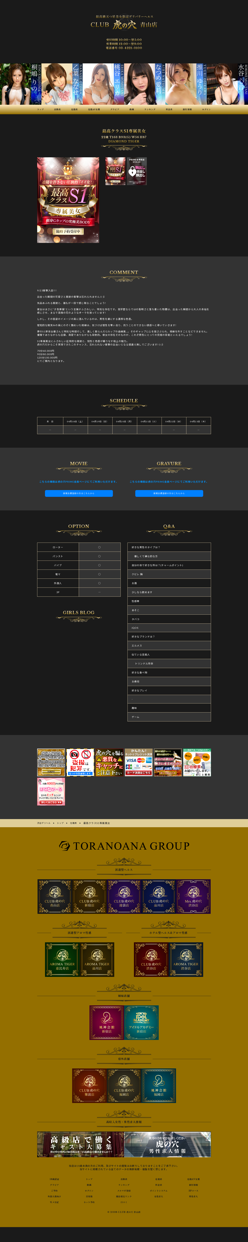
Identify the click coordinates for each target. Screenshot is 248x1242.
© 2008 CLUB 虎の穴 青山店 (124, 1211)
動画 (89, 1184)
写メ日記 (54, 1201)
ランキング (124, 1184)
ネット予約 (89, 1201)
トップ (89, 1178)
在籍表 (159, 1178)
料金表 (159, 1184)
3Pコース (193, 1190)
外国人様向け (54, 1196)
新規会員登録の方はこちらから (79, 493)
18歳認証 (54, 1178)
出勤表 (124, 1178)
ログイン (89, 1190)
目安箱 (89, 1196)
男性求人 (193, 1196)
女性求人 (158, 1196)
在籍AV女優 (193, 1178)
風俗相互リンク (124, 1196)
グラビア (54, 1184)
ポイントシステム (158, 1190)
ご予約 (54, 1190)
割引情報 (193, 1184)
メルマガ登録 (124, 1190)
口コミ (124, 1201)
